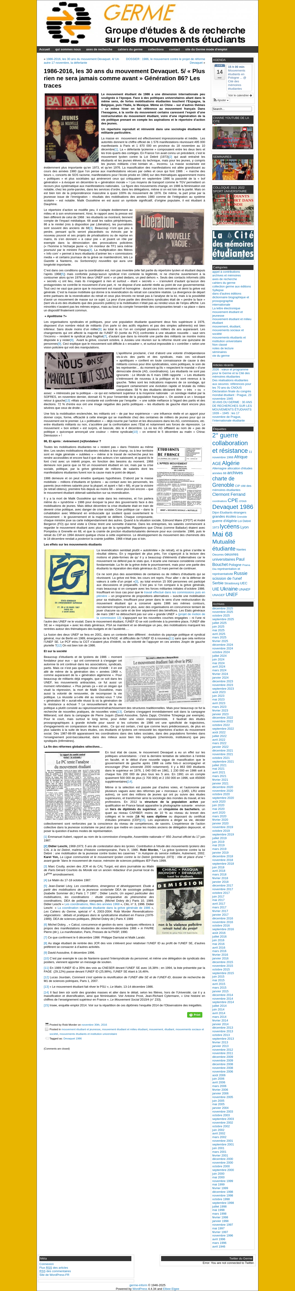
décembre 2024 (222, 644)
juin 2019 (218, 841)
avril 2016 (218, 947)
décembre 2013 (222, 1027)
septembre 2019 (223, 834)
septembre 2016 (223, 929)
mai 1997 (218, 1228)
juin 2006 (218, 1078)
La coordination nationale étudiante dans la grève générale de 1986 (103, 907)
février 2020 (220, 819)
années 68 (219, 473)
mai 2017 (218, 900)
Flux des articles (53, 1267)
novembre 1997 (222, 1224)
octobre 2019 (221, 830)
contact (174, 49)
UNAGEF (218, 595)
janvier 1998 (220, 1221)
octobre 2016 (221, 925)
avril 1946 (218, 1246)
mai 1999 (218, 1184)
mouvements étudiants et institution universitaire (88, 1033)
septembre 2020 (223, 798)
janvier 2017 (220, 914)
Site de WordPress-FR (54, 1275)
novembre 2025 (222, 612)
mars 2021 (219, 776)
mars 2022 (219, 743)
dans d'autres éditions (226, 293)
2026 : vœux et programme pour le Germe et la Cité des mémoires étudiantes (231, 373)
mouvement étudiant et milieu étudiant (125, 1029)
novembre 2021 (222, 754)
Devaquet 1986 (72, 1038)
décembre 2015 (222, 962)
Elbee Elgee (171, 1289)
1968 (230, 457)
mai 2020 (218, 809)
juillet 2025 (219, 623)
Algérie (230, 463)
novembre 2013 (222, 1031)
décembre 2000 (222, 1159)
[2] (170, 156)
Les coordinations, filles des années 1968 (92, 904)
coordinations (219, 501)
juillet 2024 (219, 655)
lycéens (229, 526)
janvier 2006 (220, 1093)
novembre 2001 (222, 1140)
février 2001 (220, 1155)
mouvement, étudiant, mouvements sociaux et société (228, 330)
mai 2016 (218, 944)
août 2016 (219, 933)
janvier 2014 (220, 1024)
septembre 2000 (223, 1170)
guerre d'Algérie (224, 521)
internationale (221, 304)
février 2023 (220, 710)
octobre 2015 (221, 969)
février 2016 (220, 954)
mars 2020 (219, 816)
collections (156, 49)
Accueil (44, 49)
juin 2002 (218, 1130)
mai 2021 (218, 768)
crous (242, 501)
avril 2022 (218, 739)
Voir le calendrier (240, 95)
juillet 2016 (219, 936)
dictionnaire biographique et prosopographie (230, 299)
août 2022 (219, 732)
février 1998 (220, 1217)
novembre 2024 (222, 648)
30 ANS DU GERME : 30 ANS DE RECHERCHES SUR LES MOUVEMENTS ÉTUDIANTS (232, 405)
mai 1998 (218, 1210)
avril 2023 (218, 703)
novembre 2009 (222, 1060)
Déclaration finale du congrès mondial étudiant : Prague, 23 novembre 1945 (231, 395)
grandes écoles (224, 516)
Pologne (235, 565)
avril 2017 (218, 903)
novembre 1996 (222, 1235)
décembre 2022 (222, 717)
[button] (221, 100)
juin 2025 (218, 626)
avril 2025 (218, 634)
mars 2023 (219, 707)
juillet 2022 (219, 736)
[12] (59, 645)
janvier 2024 (220, 677)
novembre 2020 (222, 790)
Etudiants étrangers (233, 512)
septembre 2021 (223, 761)
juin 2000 (218, 1173)
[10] (135, 431)
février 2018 (220, 878)
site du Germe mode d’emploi (206, 49)
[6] (100, 329)
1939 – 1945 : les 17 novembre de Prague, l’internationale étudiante (228, 416)
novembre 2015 (222, 965)
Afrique (241, 456)
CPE (233, 500)
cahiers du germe (130, 49)
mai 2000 (218, 1177)
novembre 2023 (222, 685)
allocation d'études (239, 468)
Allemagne (219, 468)
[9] (59, 343)
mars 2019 (219, 849)
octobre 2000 (221, 1166)
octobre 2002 (221, 1126)
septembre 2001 (223, 1144)
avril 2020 (218, 812)
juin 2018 (218, 867)
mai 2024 (218, 663)
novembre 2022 (222, 721)
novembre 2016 (222, 922)
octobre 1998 (221, 1199)
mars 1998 (219, 1213)
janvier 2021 (220, 783)
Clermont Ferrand (228, 494)
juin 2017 (218, 896)
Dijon (215, 512)
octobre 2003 (221, 1115)
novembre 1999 (222, 1181)
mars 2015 (219, 987)
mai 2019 (218, 845)
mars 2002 (219, 1137)
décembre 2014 (222, 995)
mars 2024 (219, 670)
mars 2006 (219, 1086)
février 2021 (220, 779)
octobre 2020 (221, 794)
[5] (62, 274)
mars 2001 (219, 1151)
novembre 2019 (222, 827)
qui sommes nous (68, 49)
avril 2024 (218, 666)
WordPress (140, 1289)
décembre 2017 (222, 885)
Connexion (46, 1264)
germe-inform (138, 1285)
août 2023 (219, 692)
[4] (90, 250)
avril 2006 (218, 1082)
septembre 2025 (223, 619)
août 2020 (219, 801)
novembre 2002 (222, 1122)
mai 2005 (218, 1104)
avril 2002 (218, 1133)
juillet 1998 (219, 1206)
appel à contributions (226, 271)
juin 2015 (218, 976)
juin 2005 (218, 1100)
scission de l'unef (227, 578)
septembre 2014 (223, 1002)
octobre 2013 (221, 1035)
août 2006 (219, 1075)
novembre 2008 (222, 1068)
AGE (216, 463)
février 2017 (220, 911)
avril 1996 (218, 1239)
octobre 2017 (221, 893)
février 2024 (220, 674)
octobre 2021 (221, 758)
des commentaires (55, 1271)
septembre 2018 (223, 863)
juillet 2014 (219, 1005)
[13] (67, 400)
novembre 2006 (222, 1071)
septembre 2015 (223, 973)
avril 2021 (218, 772)
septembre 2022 (223, 728)
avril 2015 (218, 984)
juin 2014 (218, 1009)
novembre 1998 (222, 1195)
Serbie (218, 583)
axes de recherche (99, 49)
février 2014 (220, 1020)
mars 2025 (219, 637)
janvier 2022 (220, 747)
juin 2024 (218, 659)
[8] (71, 340)
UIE (215, 589)
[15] (142, 820)
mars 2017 (219, 907)
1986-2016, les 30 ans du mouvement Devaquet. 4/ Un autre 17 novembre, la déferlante (81, 60)
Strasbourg (231, 583)
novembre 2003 (222, 1111)
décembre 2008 (222, 1064)
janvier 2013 (220, 1046)
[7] (105, 336)
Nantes (241, 549)
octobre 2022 (221, 725)
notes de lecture (223, 348)
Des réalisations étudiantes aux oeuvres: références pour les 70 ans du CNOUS (231, 384)
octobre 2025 (221, 615)
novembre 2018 (222, 860)
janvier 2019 (220, 852)
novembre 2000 (222, 1162)
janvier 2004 (220, 1108)
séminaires (219, 352)
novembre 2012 (222, 1049)
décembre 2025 (222, 608)
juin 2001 (218, 1148)
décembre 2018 (222, 856)
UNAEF (245, 589)
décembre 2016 (222, 918)
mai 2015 (218, 980)
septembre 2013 (223, 1038)
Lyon (244, 527)
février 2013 (220, 1042)
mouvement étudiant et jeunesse (81, 1029)
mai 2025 (218, 630)
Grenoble (242, 516)
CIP (237, 486)
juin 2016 (218, 940)
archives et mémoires (226, 275)
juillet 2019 (219, 838)
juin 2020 (218, 805)
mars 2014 (219, 1016)
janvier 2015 (220, 991)
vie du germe (221, 355)
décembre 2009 (222, 1057)
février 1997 (220, 1232)
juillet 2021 (219, 765)
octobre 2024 (221, 652)
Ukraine (229, 589)
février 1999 (220, 1188)
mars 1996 (219, 1243)
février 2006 (220, 1089)
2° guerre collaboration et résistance (230, 443)
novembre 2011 (222, 1053)
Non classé (219, 344)
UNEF (232, 594)
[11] (171, 638)
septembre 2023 (223, 688)
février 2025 (220, 641)
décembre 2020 (222, 787)
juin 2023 (218, 695)
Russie (240, 573)
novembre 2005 (222, 1097)
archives (235, 472)
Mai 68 (222, 534)
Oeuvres (218, 554)
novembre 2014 (222, 998)
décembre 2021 (222, 750)
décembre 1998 (222, 1191)
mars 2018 (219, 874)
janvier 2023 (220, 714)
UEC (243, 583)
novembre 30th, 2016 (94, 1024)
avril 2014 (218, 1013)
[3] (90, 228)
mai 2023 (218, 699)
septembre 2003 (223, 1119)
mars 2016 (219, 951)
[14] (129, 781)
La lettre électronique (226, 308)
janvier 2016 (220, 958)
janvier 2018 (220, 882)
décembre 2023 (222, 681)
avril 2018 (218, 870)
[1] (116, 149)
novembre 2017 (222, 889)
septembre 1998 (223, 1203)
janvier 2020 (220, 823)
